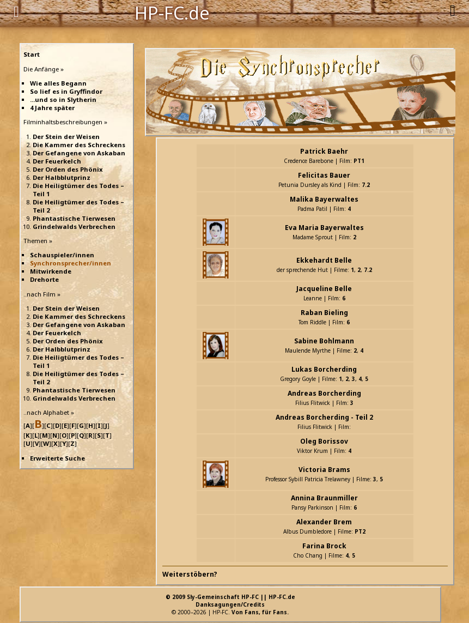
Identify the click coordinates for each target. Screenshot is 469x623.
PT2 (360, 531)
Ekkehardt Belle (324, 260)
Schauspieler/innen (62, 255)
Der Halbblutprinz (61, 177)
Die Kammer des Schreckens (79, 145)
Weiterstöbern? (189, 574)
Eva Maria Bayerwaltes (324, 227)
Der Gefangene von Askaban (79, 153)
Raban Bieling (324, 312)
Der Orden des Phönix (68, 169)
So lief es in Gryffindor (66, 91)
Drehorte (44, 279)
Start (31, 54)
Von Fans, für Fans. (260, 612)
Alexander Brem (324, 522)
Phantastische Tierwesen (74, 218)
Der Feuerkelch (57, 161)
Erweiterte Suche (57, 458)
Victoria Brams (324, 469)
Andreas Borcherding (324, 393)
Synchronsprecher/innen (70, 263)
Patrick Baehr (324, 151)
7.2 (366, 185)
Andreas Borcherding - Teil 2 (324, 417)
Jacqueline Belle (324, 288)
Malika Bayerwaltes (324, 199)
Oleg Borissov (324, 441)
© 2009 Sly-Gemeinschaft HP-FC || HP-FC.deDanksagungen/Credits (230, 600)
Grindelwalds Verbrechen (74, 226)
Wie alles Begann (58, 83)
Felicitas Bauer (324, 175)
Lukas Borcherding (324, 369)
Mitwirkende (50, 271)
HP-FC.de (172, 12)
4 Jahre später (52, 108)
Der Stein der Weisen (66, 136)
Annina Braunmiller (324, 498)
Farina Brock (324, 546)
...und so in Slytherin (63, 99)
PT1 (359, 161)
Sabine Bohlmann (324, 341)
